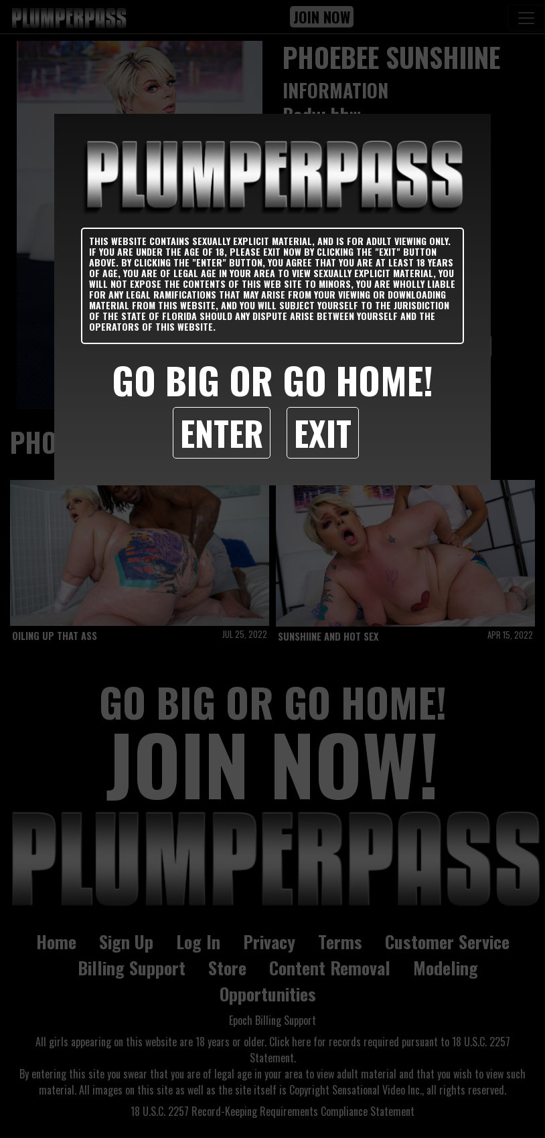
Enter (221, 432)
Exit (323, 432)
